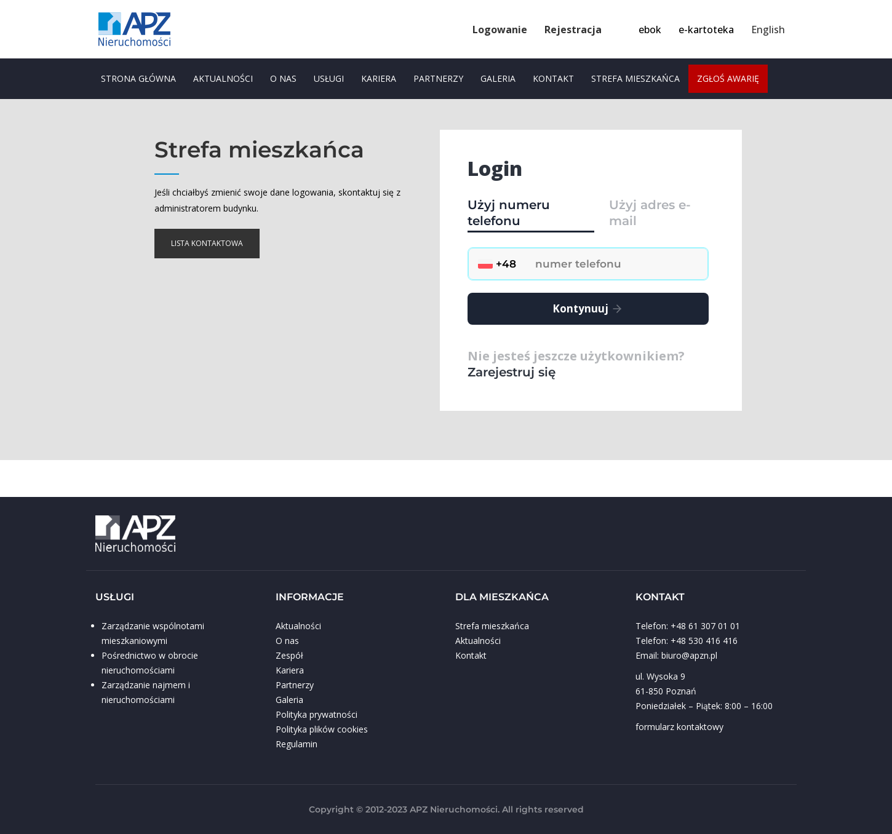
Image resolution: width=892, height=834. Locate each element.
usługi (329, 78)
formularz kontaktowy (679, 727)
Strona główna (138, 78)
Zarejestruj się (512, 372)
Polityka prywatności (316, 714)
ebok (650, 29)
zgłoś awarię (728, 78)
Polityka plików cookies (322, 729)
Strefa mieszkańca (635, 78)
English (768, 29)
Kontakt (553, 78)
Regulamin (296, 744)
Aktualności (223, 78)
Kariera (378, 78)
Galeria (498, 78)
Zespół (289, 655)
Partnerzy (438, 78)
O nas (283, 78)
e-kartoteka (706, 29)
